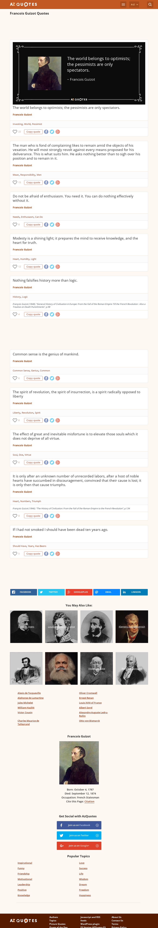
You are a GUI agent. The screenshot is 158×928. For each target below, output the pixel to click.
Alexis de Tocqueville (29, 693)
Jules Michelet (25, 702)
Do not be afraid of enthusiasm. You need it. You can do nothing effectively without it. (73, 198)
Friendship (23, 873)
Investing (18, 124)
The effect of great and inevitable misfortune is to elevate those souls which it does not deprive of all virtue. (75, 436)
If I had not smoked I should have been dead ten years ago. (60, 529)
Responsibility (27, 174)
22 (19, 131)
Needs (16, 216)
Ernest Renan (86, 697)
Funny (21, 868)
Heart (16, 259)
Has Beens (40, 546)
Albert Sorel (85, 707)
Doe (21, 454)
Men (39, 174)
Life (81, 873)
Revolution (27, 412)
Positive (22, 889)
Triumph (36, 501)
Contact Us (117, 920)
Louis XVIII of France (90, 702)
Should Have (19, 546)
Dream (83, 884)
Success (83, 868)
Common (45, 370)
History (17, 296)
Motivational (25, 879)
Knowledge (24, 895)
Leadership (24, 884)
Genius (34, 370)
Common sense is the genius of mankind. (46, 354)
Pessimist (37, 124)
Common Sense (21, 370)
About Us (116, 917)
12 (19, 266)
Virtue (28, 454)
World (27, 124)
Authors (53, 917)
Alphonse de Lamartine (30, 697)
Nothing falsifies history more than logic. (45, 280)
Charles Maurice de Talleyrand (28, 722)
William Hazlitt (26, 707)
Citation (89, 801)
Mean (16, 174)
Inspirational (25, 862)
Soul (15, 454)
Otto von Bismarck (89, 720)
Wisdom (83, 879)
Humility (24, 259)
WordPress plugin (90, 923)
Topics (52, 920)
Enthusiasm (27, 216)
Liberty (16, 412)
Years (31, 546)
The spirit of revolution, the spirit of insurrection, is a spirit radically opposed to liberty (76, 394)
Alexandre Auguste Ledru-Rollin (93, 714)
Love (81, 862)
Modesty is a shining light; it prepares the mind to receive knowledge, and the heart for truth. (75, 240)
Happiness (85, 895)
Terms (115, 923)
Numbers (25, 501)
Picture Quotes (57, 923)
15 (19, 182)
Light (33, 259)
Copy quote (33, 131)
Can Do (39, 216)
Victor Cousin (25, 712)
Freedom (84, 889)
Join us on (79, 825)
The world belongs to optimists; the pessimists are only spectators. (66, 107)
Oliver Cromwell (88, 693)
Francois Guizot (22, 114)
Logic (25, 296)
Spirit (37, 412)
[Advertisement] (75, 28)
